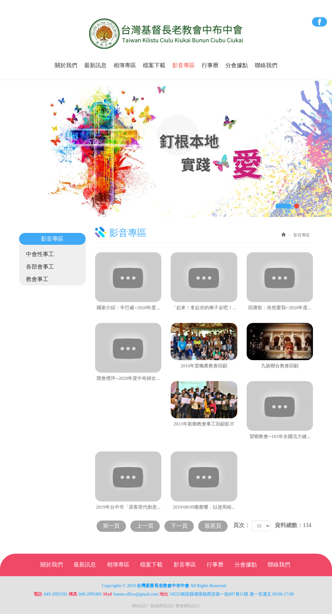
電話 (37, 594)
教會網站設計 (188, 605)
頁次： (241, 525)
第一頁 (111, 526)
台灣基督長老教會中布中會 (166, 33)
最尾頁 (212, 526)
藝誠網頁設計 (162, 605)
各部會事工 (40, 267)
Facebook (319, 22)
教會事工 (37, 279)
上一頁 (145, 526)
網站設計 (140, 605)
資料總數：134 (293, 525)
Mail (107, 594)
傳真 (72, 594)
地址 (163, 594)
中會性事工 (40, 254)
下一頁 (179, 526)
